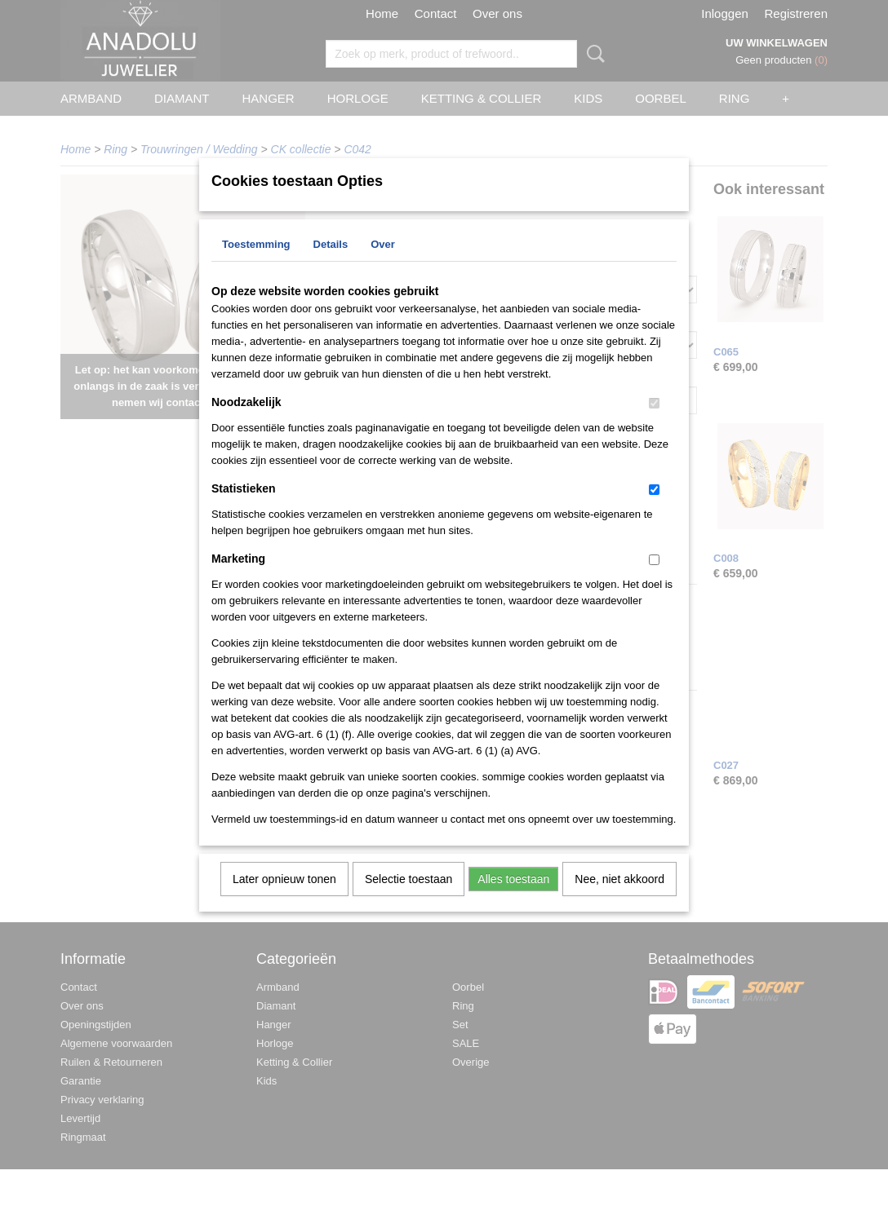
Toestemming (256, 265)
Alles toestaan (513, 900)
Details (331, 265)
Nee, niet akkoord (619, 900)
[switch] (654, 424)
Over (383, 265)
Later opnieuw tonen (284, 900)
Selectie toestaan (408, 900)
